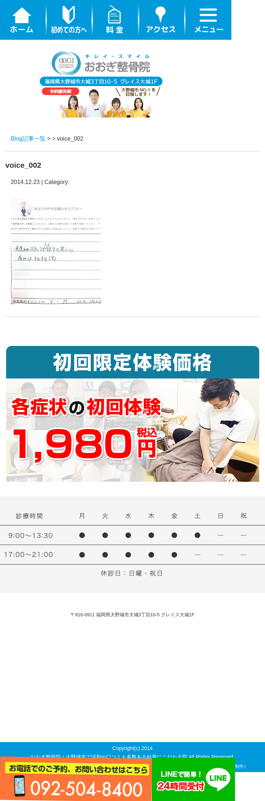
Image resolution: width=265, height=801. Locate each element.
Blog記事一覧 (28, 139)
